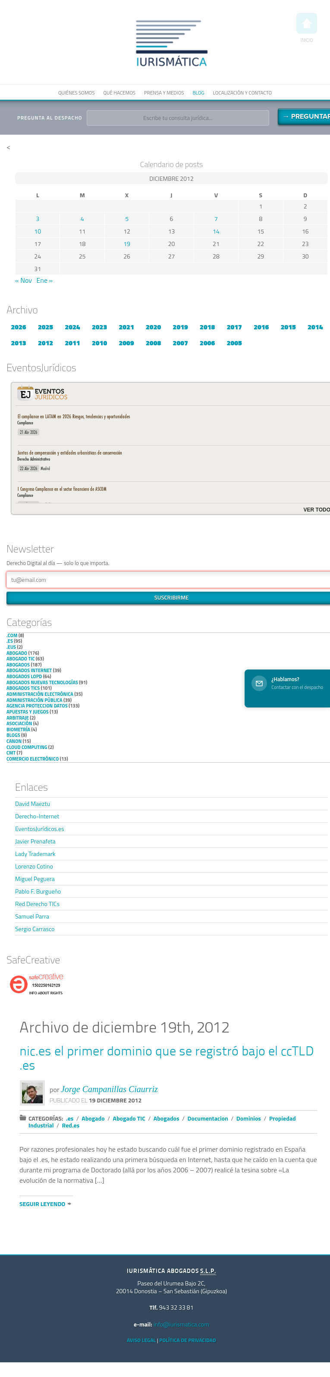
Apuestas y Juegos (27, 711)
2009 (126, 343)
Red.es (71, 1125)
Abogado (16, 653)
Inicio (306, 28)
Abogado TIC (20, 658)
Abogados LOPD (24, 676)
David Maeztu (32, 803)
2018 (207, 327)
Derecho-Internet (37, 816)
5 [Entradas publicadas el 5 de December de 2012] (127, 218)
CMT (11, 752)
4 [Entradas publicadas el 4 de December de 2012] (82, 218)
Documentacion (208, 1118)
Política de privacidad (187, 1340)
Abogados (18, 664)
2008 (153, 343)
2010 (99, 343)
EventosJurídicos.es (39, 828)
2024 (72, 327)
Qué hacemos (119, 92)
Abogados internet (29, 670)
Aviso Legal (141, 1340)
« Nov (23, 280)
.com (11, 635)
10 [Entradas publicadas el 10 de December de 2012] (37, 231)
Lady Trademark (35, 853)
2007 (180, 343)
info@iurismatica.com (181, 1324)
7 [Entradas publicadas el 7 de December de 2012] (216, 218)
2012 (45, 343)
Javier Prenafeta (35, 841)
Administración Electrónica (39, 694)
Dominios (248, 1118)
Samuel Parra (32, 916)
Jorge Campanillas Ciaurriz (109, 1089)
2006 (207, 343)
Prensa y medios (164, 92)
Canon (14, 741)
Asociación (19, 723)
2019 (180, 327)
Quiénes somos (76, 92)
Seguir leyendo (42, 1203)
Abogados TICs (23, 688)
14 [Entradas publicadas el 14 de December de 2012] (216, 231)
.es (9, 641)
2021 (126, 327)
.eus (11, 647)
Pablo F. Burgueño (38, 891)
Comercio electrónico (32, 758)
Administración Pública (34, 700)
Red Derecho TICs (37, 903)
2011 (72, 343)
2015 (288, 327)
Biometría (18, 729)
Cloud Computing (26, 747)
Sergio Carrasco (34, 928)
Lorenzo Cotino (34, 866)
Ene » (44, 280)
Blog (198, 92)
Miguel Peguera (35, 878)
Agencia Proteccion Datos (37, 705)
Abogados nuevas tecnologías (42, 682)
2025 (45, 327)
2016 (261, 327)
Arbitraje (17, 717)
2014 (315, 327)
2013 (18, 343)
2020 (153, 327)
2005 (234, 343)
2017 (234, 327)
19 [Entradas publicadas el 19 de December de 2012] (126, 243)
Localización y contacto (242, 92)
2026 (18, 327)
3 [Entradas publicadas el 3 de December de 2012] (37, 218)
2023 (99, 327)
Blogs (13, 735)
